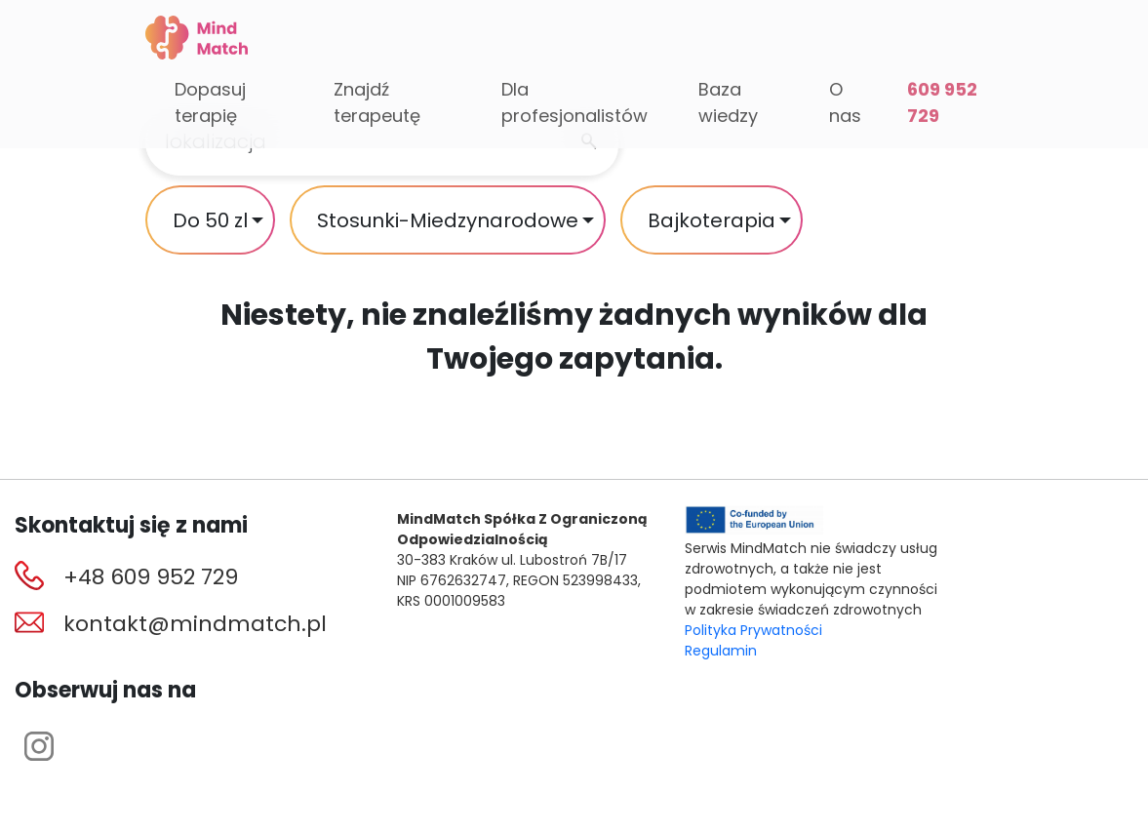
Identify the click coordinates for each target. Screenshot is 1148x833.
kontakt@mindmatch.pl (195, 624)
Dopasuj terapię (210, 102)
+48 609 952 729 (150, 577)
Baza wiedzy (728, 102)
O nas (845, 102)
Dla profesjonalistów (574, 102)
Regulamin (721, 650)
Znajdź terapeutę (377, 102)
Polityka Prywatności (753, 630)
